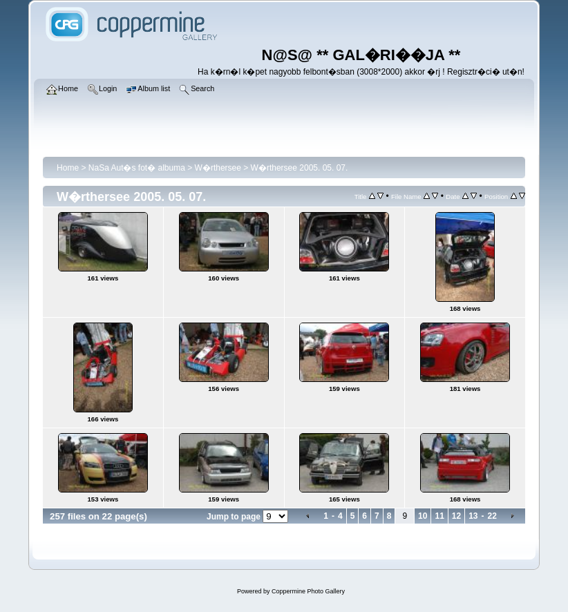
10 (422, 516)
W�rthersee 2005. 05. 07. (299, 168)
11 (439, 516)
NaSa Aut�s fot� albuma (136, 168)
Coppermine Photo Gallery (308, 591)
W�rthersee (218, 168)
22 (492, 516)
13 (472, 516)
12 (456, 516)
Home (68, 168)
